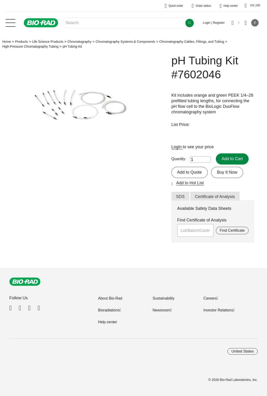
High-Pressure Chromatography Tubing (30, 46)
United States (242, 351)
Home (6, 41)
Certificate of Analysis (215, 196)
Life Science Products (47, 41)
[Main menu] (10, 22)
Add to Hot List (190, 183)
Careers (210, 298)
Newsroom (161, 310)
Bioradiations (109, 310)
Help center (107, 322)
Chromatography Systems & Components (125, 41)
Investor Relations (218, 310)
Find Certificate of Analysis (202, 220)
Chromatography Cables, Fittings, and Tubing (191, 41)
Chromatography (79, 41)
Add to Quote (189, 172)
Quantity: (178, 159)
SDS (180, 196)
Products (21, 41)
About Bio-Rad (110, 298)
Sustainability (163, 298)
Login (177, 147)
